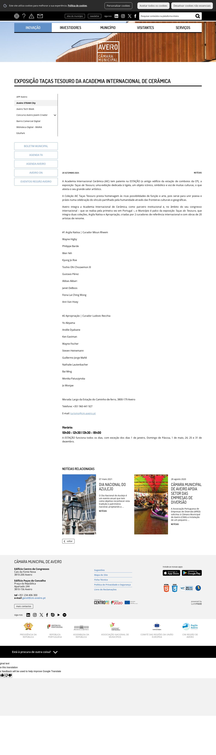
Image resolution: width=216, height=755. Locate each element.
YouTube (59, 616)
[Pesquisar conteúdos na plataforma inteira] (197, 16)
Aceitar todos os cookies (153, 5)
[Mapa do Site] (113, 575)
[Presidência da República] (28, 630)
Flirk (64, 615)
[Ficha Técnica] (113, 579)
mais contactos (23, 606)
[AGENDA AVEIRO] (36, 164)
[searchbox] (170, 16)
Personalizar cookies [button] (118, 5)
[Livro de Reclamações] (113, 589)
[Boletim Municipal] (36, 146)
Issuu (53, 615)
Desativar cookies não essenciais (192, 5)
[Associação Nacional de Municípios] (115, 630)
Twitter (129, 15)
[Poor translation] (8, 675)
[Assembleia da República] (81, 631)
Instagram (123, 15)
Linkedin (116, 15)
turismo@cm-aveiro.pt (83, 413)
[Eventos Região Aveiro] (36, 181)
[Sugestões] (113, 570)
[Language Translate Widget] (17, 16)
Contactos (40, 16)
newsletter (94, 16)
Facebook (135, 15)
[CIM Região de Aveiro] (190, 630)
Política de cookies (77, 5)
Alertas (31, 16)
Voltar (70, 541)
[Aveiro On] (36, 173)
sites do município (75, 16)
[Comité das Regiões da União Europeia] (156, 630)
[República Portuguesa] (55, 630)
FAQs (24, 16)
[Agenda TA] (36, 155)
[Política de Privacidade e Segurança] (113, 584)
